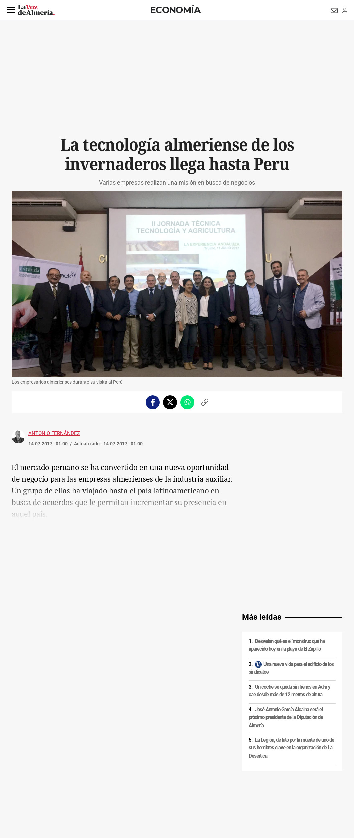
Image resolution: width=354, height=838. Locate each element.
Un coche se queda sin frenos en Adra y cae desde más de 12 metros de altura (289, 595)
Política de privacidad (60, 781)
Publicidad (277, 781)
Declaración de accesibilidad (162, 792)
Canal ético (80, 792)
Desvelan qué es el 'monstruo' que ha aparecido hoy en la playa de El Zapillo (287, 550)
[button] (11, 10)
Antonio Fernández (54, 433)
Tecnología (31, 682)
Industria (52, 682)
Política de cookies (102, 781)
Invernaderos (74, 682)
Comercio (97, 682)
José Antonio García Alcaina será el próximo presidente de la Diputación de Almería (286, 622)
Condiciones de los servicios (151, 781)
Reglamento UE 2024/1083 (39, 792)
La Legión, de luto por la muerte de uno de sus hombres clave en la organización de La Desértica (291, 652)
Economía (175, 9)
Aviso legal (24, 781)
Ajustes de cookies (113, 792)
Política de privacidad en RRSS (210, 781)
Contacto (252, 781)
